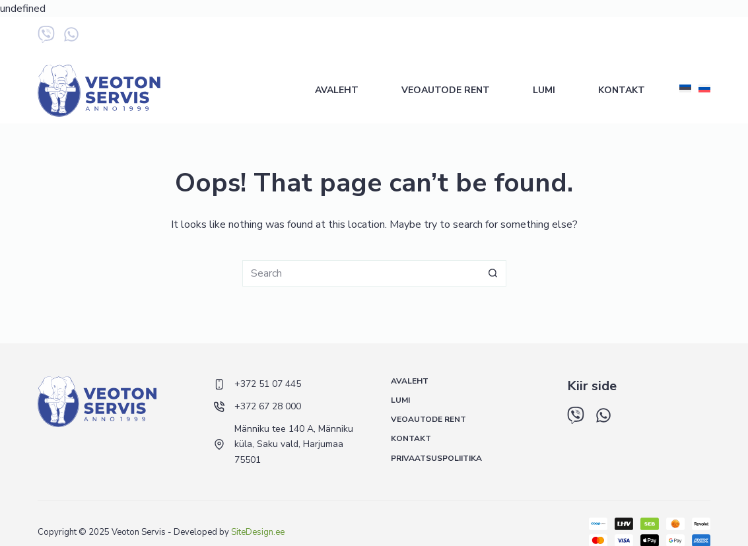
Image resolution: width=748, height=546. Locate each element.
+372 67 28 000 (595, 37)
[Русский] (704, 89)
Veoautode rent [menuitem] (445, 90)
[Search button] (493, 273)
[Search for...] (361, 273)
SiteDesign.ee (258, 532)
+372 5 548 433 (677, 37)
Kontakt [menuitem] (621, 90)
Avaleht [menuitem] (336, 90)
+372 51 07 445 (514, 37)
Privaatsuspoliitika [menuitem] (436, 458)
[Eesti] (685, 89)
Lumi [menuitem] (544, 90)
